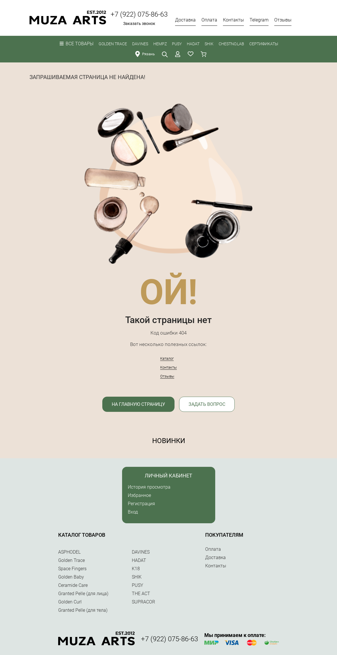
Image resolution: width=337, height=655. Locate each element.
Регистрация (141, 503)
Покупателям (224, 535)
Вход (133, 512)
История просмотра (149, 487)
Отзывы (167, 376)
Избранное (139, 495)
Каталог (167, 358)
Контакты (168, 367)
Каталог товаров (81, 535)
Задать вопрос (207, 404)
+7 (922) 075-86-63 (139, 14)
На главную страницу (138, 404)
